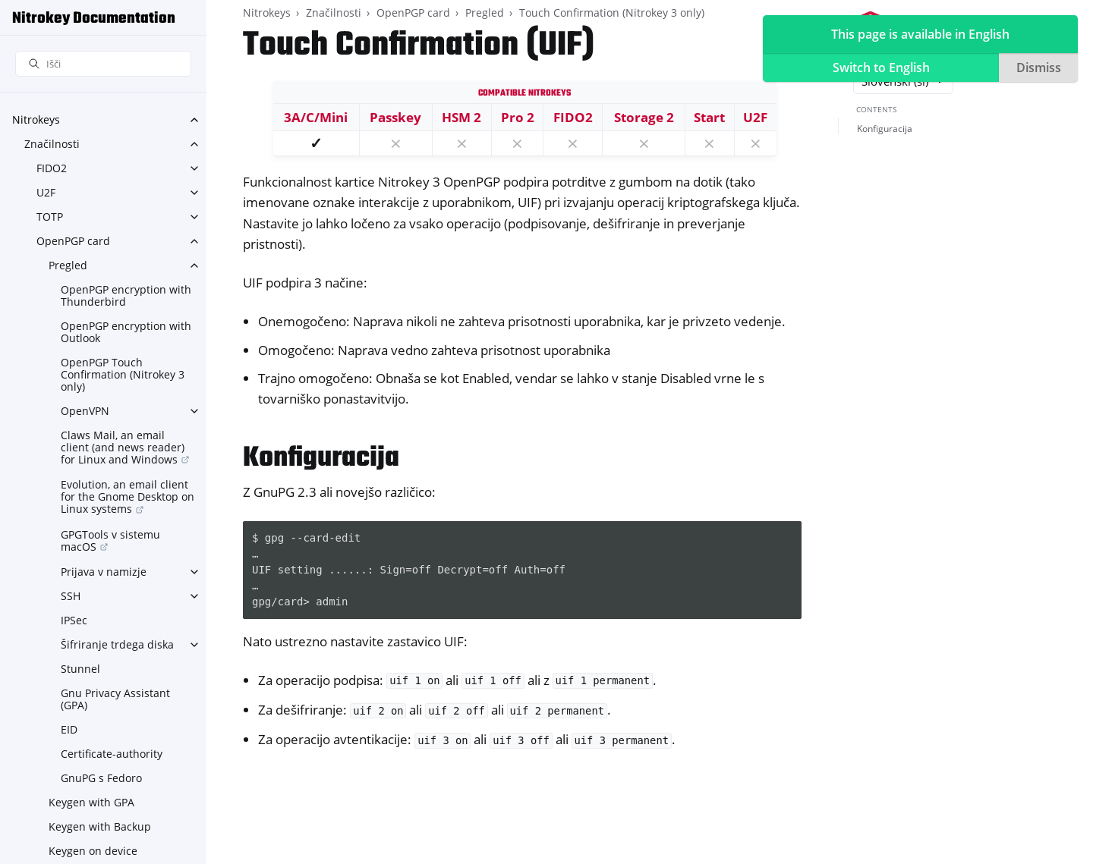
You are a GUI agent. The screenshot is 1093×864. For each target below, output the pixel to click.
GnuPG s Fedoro (101, 778)
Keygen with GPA (91, 802)
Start (709, 117)
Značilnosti (52, 144)
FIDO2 (51, 168)
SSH (70, 596)
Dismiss (1038, 67)
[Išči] (103, 64)
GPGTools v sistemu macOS (110, 540)
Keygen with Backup (100, 826)
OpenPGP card (73, 241)
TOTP (49, 216)
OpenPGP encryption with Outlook (126, 332)
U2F (45, 192)
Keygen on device (93, 851)
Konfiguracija (884, 128)
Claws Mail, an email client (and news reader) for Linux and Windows (122, 447)
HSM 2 (461, 117)
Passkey (395, 117)
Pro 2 (517, 117)
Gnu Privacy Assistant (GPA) (115, 699)
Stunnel (80, 668)
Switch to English (881, 67)
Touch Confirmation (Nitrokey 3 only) (611, 12)
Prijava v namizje (103, 571)
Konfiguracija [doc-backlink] (321, 458)
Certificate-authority (111, 753)
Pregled (68, 265)
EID (69, 729)
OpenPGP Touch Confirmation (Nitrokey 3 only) (122, 374)
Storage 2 (644, 117)
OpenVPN (85, 411)
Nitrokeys (36, 119)
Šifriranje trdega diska (117, 644)
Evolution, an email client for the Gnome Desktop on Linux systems (127, 496)
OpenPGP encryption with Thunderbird (126, 295)
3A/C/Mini (316, 117)
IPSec (74, 620)
